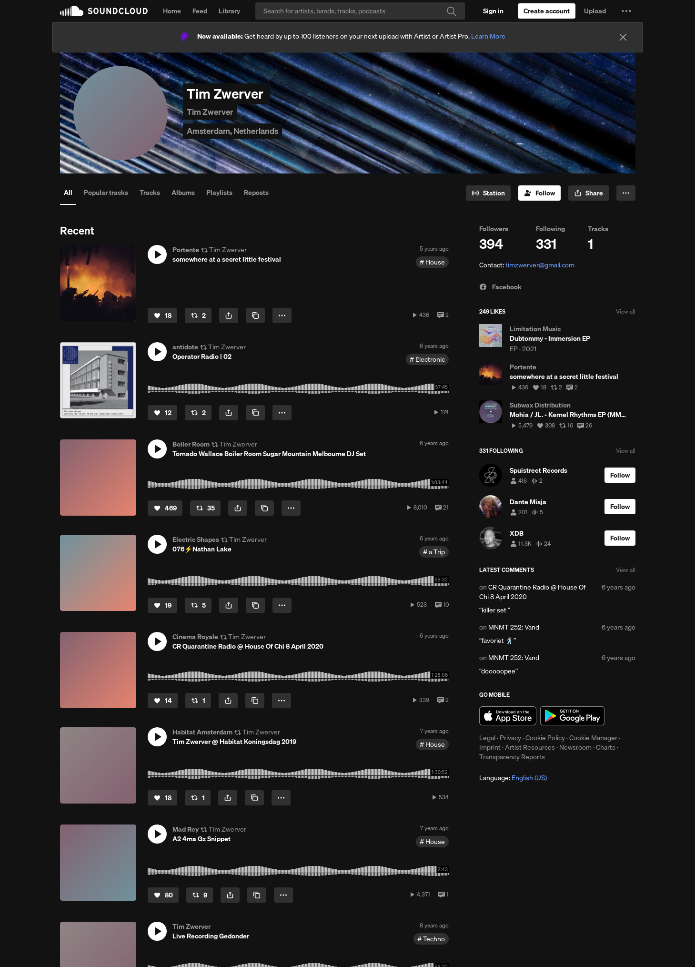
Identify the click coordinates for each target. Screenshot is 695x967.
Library (229, 11)
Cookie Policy (545, 738)
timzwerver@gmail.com (539, 265)
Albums (183, 192)
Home (172, 11)
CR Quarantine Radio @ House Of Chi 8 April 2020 (532, 592)
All (68, 192)
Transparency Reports (512, 757)
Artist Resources (530, 747)
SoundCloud (104, 11)
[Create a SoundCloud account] (546, 11)
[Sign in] (493, 11)
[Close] (623, 37)
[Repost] (198, 315)
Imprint (490, 747)
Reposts (256, 192)
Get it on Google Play (572, 715)
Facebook (500, 287)
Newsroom (575, 747)
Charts (605, 747)
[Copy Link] (255, 315)
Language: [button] (513, 778)
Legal (487, 738)
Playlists (219, 192)
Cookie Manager (593, 738)
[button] (626, 11)
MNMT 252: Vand (513, 627)
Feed (199, 11)
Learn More (488, 36)
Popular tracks (106, 192)
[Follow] (539, 193)
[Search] (360, 11)
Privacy (510, 738)
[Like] (162, 315)
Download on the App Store (507, 715)
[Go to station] (488, 193)
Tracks (150, 192)
